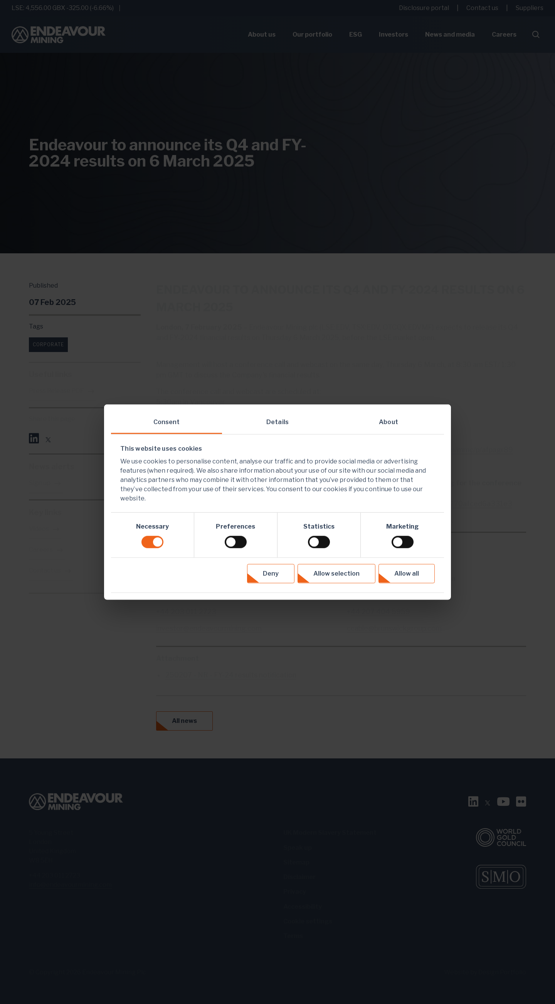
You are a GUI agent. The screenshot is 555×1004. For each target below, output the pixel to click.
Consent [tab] (166, 422)
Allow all (406, 573)
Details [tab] (277, 422)
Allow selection (336, 573)
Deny (271, 573)
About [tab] (388, 422)
